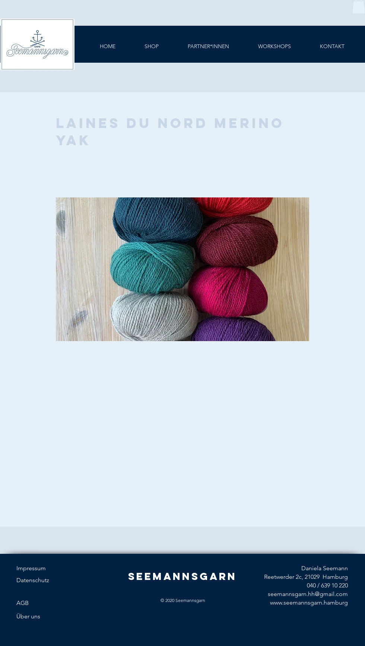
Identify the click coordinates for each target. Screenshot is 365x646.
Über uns (28, 616)
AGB (22, 602)
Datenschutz (32, 580)
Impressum (31, 568)
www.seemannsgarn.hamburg (309, 602)
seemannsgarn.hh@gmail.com (308, 593)
